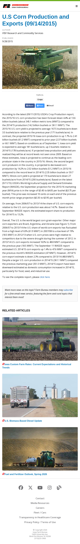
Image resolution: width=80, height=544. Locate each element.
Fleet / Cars (40, 512)
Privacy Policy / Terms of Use (40, 522)
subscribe (68, 289)
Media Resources (40, 503)
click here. (45, 277)
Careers (40, 507)
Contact (40, 498)
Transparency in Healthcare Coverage (40, 517)
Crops (40, 99)
